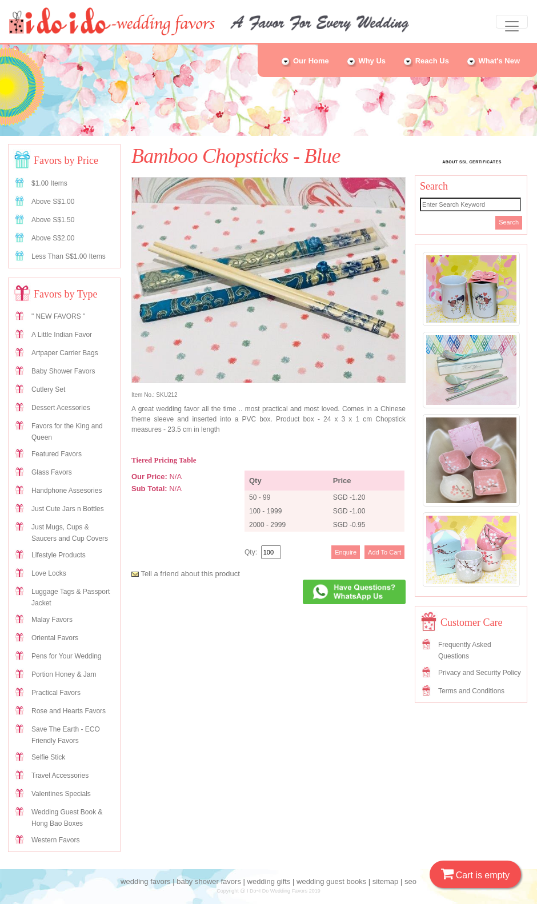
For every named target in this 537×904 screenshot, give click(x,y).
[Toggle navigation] (512, 22)
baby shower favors (209, 881)
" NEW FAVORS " (58, 316)
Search (509, 222)
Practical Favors (56, 693)
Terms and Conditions (471, 691)
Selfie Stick (48, 757)
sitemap (385, 881)
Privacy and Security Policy (479, 673)
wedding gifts (269, 881)
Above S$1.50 (52, 220)
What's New (493, 61)
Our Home (304, 61)
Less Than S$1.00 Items (68, 256)
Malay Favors (52, 620)
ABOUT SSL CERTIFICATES (472, 162)
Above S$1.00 (52, 202)
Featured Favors (56, 454)
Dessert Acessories (60, 408)
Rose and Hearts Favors (68, 711)
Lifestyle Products (58, 555)
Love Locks (48, 573)
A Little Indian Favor (61, 335)
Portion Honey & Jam (63, 674)
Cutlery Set (48, 389)
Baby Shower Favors (63, 371)
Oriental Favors (54, 638)
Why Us (366, 61)
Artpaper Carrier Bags (64, 353)
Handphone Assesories (66, 491)
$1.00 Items (49, 183)
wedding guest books (331, 881)
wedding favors (145, 881)
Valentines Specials (61, 794)
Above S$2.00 (52, 238)
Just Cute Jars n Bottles (67, 509)
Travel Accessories (60, 776)
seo (410, 881)
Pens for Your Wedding (66, 656)
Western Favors (55, 840)
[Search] (470, 204)
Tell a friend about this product (185, 573)
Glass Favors (51, 472)
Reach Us (426, 61)
